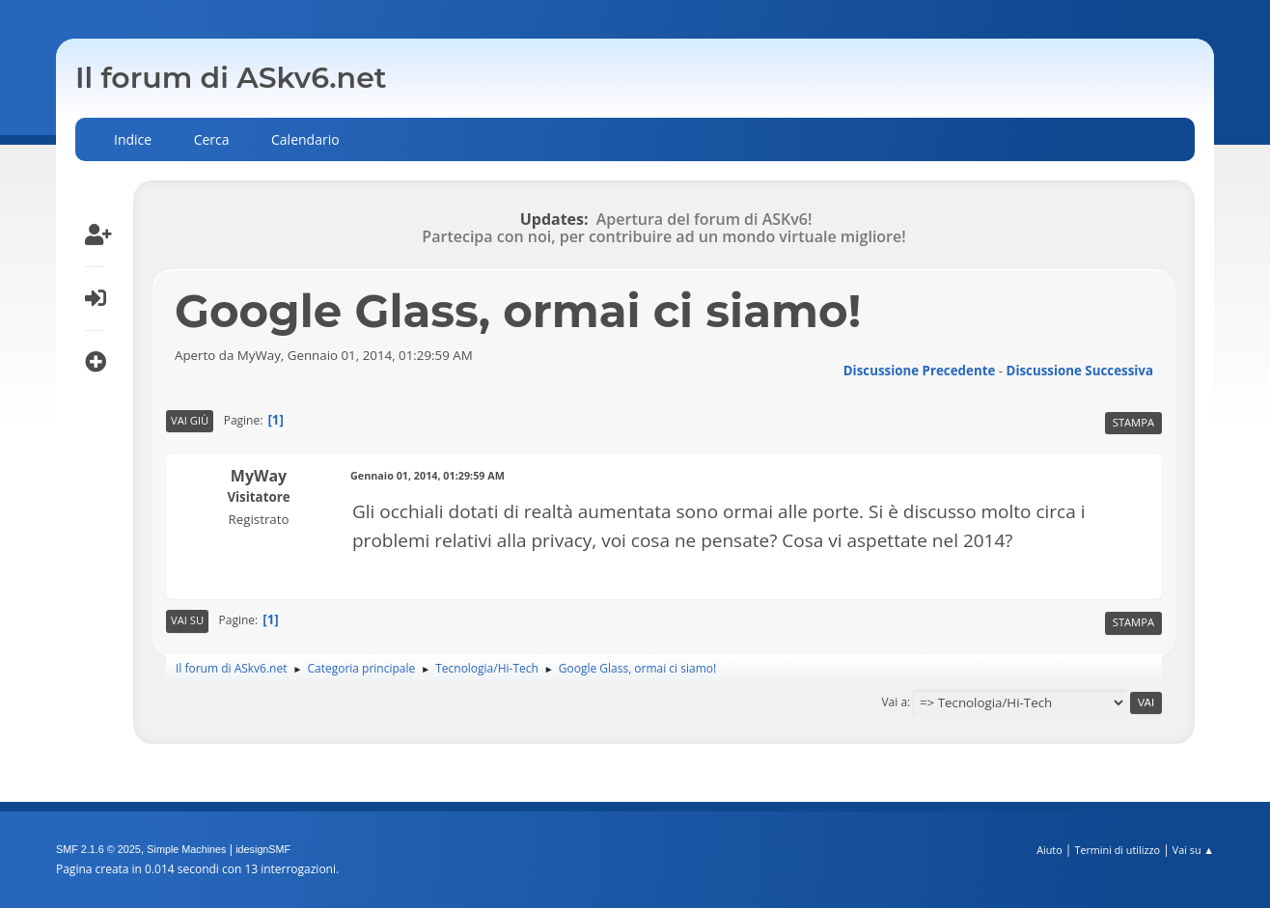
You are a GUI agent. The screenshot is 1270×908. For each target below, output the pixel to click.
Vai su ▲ (1193, 849)
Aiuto (1049, 849)
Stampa (1133, 422)
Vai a (894, 702)
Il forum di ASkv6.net (231, 78)
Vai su (187, 620)
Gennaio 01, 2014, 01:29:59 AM (427, 475)
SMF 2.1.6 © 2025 (98, 849)
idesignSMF (262, 849)
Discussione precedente (919, 370)
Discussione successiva (1080, 370)
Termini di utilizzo (1117, 849)
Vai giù (189, 420)
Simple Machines (186, 849)
